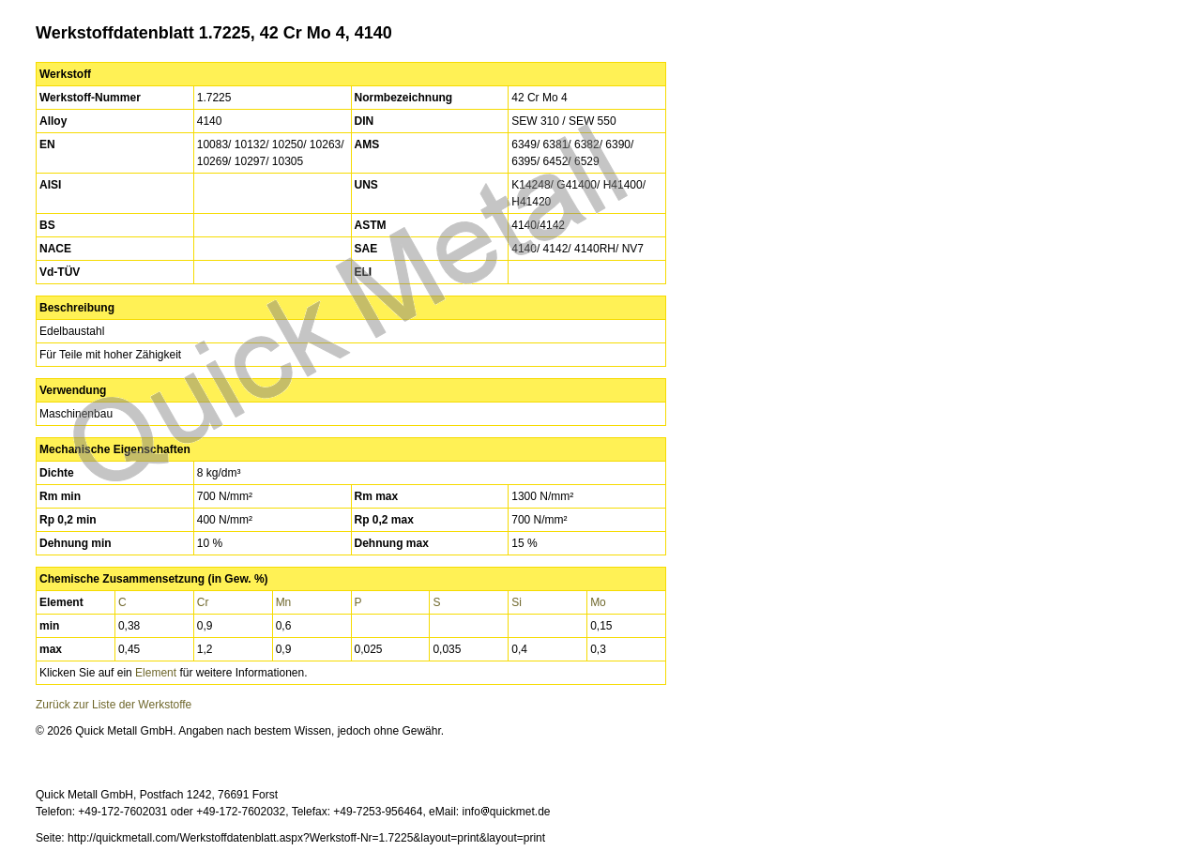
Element (155, 672)
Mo (598, 602)
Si (516, 602)
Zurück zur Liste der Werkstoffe (113, 704)
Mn (284, 602)
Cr (203, 602)
